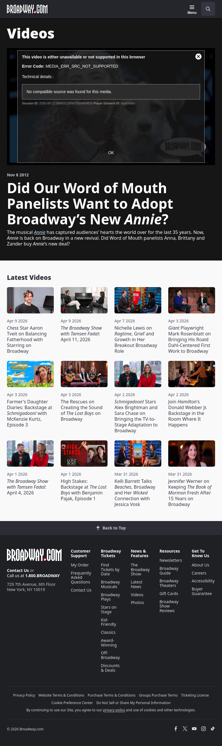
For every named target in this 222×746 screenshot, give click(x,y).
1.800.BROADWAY (42, 575)
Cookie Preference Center (72, 702)
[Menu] (192, 10)
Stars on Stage (108, 609)
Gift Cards (169, 593)
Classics (108, 632)
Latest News (136, 584)
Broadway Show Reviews (169, 606)
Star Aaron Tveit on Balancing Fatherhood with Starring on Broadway (27, 339)
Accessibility (203, 580)
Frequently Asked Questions (81, 577)
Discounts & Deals (110, 668)
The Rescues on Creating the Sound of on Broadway (82, 410)
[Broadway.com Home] (27, 9)
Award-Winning (109, 643)
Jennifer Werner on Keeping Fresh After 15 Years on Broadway (189, 492)
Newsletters (171, 560)
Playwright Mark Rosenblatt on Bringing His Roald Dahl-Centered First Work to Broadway (189, 339)
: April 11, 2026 (81, 334)
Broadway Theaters (169, 583)
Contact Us (18, 570)
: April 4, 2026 (27, 487)
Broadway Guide (169, 571)
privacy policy (114, 710)
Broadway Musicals (110, 584)
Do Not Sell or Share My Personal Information (133, 702)
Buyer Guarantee (202, 591)
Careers (199, 573)
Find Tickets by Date (110, 569)
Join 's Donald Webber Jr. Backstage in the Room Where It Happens (187, 413)
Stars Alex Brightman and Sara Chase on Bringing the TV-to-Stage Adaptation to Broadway (136, 416)
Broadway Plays (110, 597)
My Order (80, 565)
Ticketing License (195, 695)
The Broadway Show (140, 569)
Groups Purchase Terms (158, 695)
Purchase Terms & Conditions (112, 695)
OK (111, 152)
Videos (137, 594)
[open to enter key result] (208, 9)
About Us (200, 565)
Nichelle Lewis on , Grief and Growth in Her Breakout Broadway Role (135, 339)
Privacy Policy (24, 695)
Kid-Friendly (108, 622)
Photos (137, 602)
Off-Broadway (110, 655)
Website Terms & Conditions (61, 695)
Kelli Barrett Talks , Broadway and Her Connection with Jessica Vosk (134, 492)
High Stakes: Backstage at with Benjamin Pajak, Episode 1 (83, 490)
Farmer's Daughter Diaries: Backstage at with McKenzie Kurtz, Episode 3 (29, 413)
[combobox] (206, 9)
